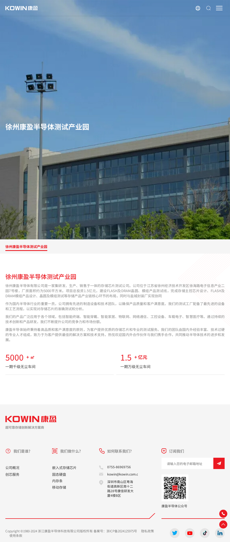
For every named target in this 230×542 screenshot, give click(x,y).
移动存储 (59, 487)
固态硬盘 (59, 474)
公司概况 (12, 467)
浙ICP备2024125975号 (121, 531)
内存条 (57, 480)
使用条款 (15, 535)
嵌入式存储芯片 (64, 467)
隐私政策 (147, 531)
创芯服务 (12, 474)
